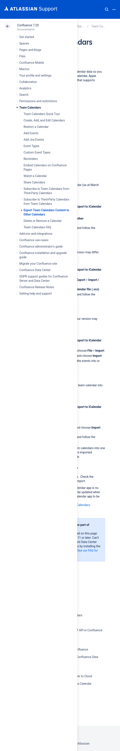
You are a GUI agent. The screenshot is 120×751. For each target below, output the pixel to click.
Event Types (31, 146)
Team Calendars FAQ (37, 227)
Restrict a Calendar (36, 126)
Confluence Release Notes (36, 287)
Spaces (24, 43)
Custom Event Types (37, 152)
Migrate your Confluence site (38, 263)
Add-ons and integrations (35, 233)
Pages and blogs (30, 50)
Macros (24, 69)
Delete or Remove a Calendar (43, 221)
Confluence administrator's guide (41, 246)
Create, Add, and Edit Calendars (44, 120)
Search (106, 9)
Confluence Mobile (31, 62)
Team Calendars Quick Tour (42, 114)
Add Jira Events (34, 139)
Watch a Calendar (35, 176)
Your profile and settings (35, 75)
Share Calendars (34, 182)
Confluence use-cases (33, 240)
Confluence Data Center (35, 270)
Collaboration (28, 82)
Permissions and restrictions (38, 101)
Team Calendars (30, 107)
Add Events (31, 133)
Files (22, 56)
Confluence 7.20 (28, 25)
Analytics (25, 88)
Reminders (31, 159)
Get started (26, 37)
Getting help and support (35, 293)
